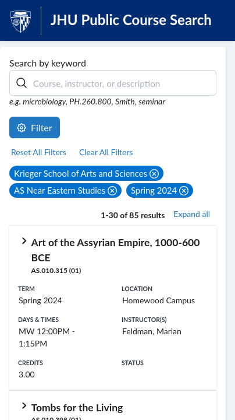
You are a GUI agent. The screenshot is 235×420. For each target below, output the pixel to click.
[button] (86, 173)
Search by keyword (47, 62)
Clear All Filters (106, 152)
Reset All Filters (38, 152)
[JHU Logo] (20, 20)
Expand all (191, 214)
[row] (112, 308)
